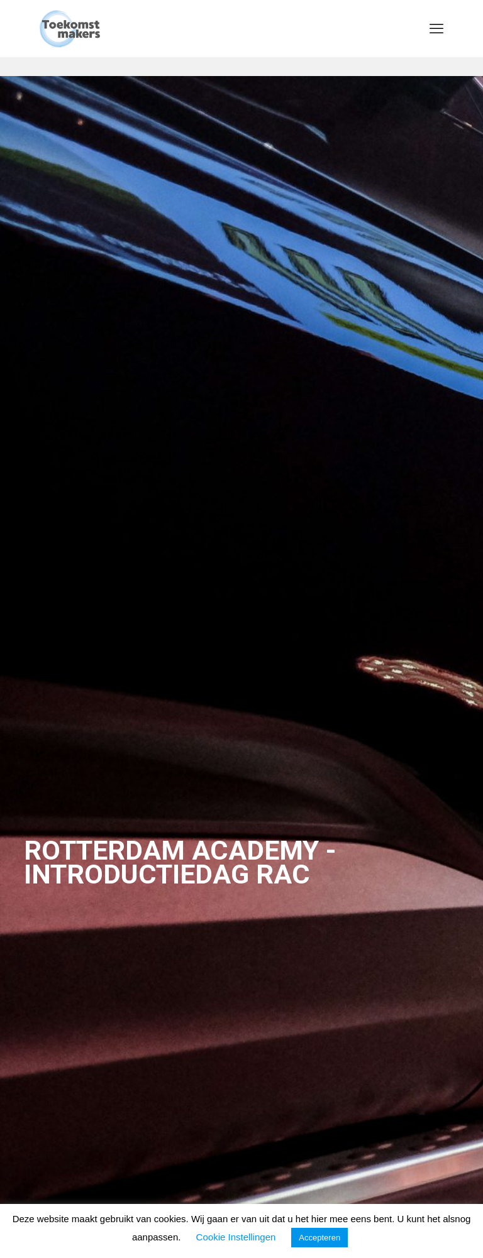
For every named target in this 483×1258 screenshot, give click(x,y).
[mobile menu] (436, 28)
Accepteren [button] (319, 1237)
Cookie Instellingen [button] (236, 1237)
